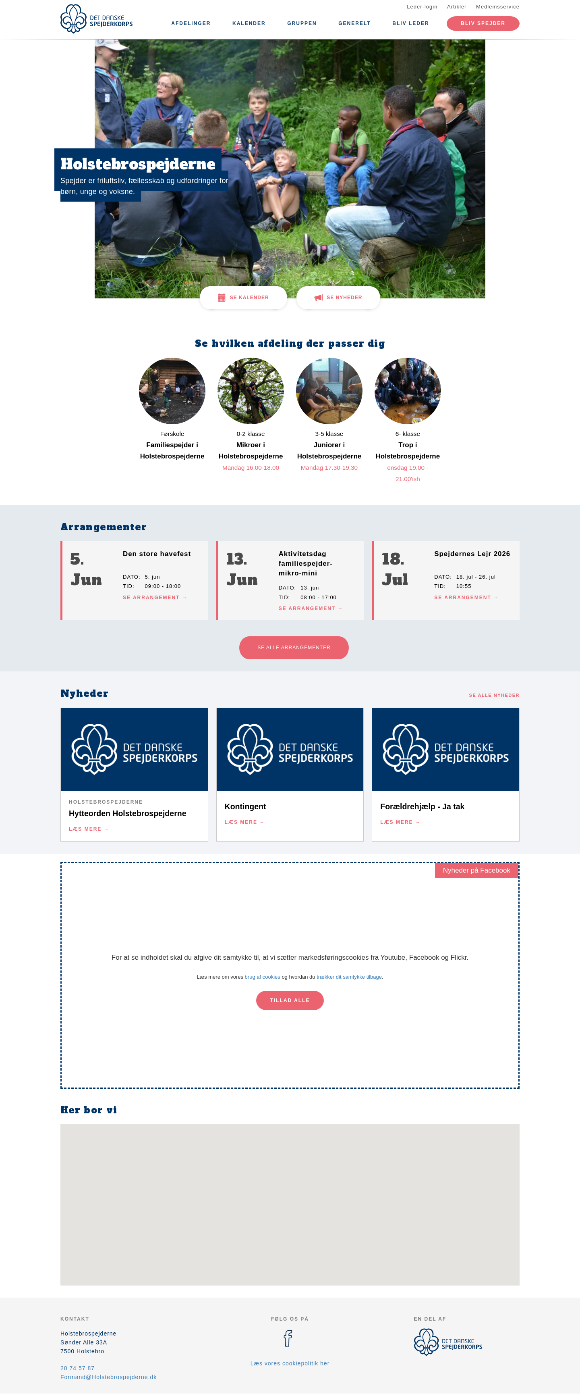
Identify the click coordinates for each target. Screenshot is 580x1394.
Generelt (354, 23)
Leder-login (422, 7)
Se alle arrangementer (294, 647)
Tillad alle (290, 1000)
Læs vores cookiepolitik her (290, 1363)
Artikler (456, 7)
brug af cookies (262, 977)
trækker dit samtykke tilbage (349, 977)
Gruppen (302, 23)
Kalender (249, 23)
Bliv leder (410, 23)
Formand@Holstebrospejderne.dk (108, 1377)
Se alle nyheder (494, 695)
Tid (128, 586)
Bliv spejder (483, 23)
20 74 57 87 (77, 1368)
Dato (131, 577)
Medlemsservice (498, 7)
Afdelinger (191, 23)
